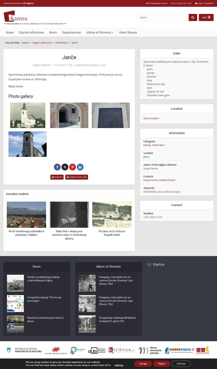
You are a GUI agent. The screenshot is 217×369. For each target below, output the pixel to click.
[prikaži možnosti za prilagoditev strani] (157, 3)
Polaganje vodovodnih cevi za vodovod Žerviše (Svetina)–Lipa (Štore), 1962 (116, 280)
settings (119, 365)
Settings (181, 363)
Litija (149, 80)
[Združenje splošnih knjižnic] (202, 350)
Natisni (57, 177)
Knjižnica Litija (98, 65)
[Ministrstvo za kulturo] (24, 350)
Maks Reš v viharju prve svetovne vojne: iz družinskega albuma (69, 235)
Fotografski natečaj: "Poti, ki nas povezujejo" (44, 299)
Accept (143, 363)
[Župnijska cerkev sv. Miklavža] (27, 144)
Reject (161, 363)
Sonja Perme (150, 180)
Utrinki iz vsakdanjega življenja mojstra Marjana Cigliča (43, 279)
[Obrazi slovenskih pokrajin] (150, 350)
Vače (149, 87)
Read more (15, 86)
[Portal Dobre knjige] (179, 350)
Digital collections (31, 32)
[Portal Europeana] (77, 350)
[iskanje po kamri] (163, 17)
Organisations (71, 32)
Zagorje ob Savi (155, 91)
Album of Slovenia (98, 32)
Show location (151, 118)
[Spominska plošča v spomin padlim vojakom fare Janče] (111, 115)
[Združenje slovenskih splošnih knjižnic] (121, 350)
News (53, 32)
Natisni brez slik (77, 177)
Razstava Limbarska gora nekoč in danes (45, 320)
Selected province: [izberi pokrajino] (18, 3)
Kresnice (151, 76)
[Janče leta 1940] (27, 115)
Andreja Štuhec (167, 180)
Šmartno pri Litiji (156, 84)
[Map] (206, 17)
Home (10, 32)
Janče (150, 69)
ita (184, 3)
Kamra (158, 264)
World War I (158, 145)
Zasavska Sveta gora (158, 95)
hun (190, 3)
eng (179, 3)
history (147, 145)
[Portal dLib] (97, 350)
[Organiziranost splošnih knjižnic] (56, 350)
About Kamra (128, 32)
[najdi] (193, 17)
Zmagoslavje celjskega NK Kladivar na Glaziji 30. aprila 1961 (117, 320)
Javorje (150, 72)
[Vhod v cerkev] (69, 115)
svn (173, 3)
